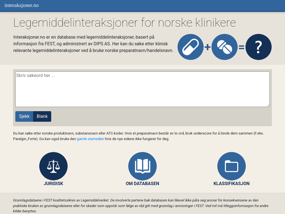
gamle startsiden (90, 139)
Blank (42, 116)
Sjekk (24, 116)
